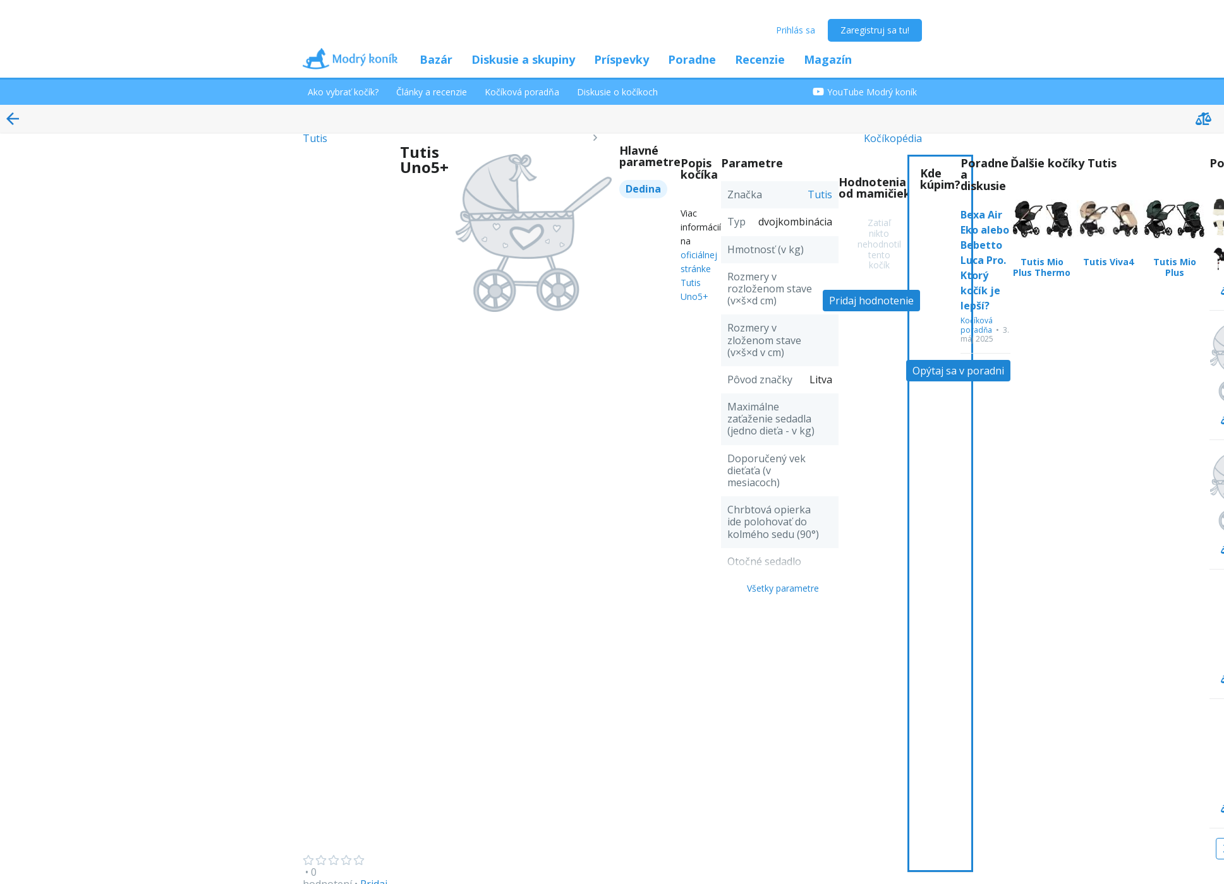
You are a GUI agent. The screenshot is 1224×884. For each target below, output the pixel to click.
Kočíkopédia (893, 139)
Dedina (643, 189)
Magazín (828, 59)
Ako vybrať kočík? (343, 92)
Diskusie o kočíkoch (617, 92)
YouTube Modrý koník (865, 92)
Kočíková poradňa (522, 92)
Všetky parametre (783, 588)
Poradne (692, 59)
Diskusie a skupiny (523, 59)
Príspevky (621, 59)
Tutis (315, 139)
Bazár (436, 59)
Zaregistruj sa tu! (874, 30)
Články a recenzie (431, 92)
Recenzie (760, 59)
